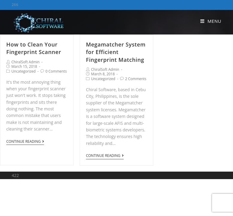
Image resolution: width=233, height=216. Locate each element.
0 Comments (56, 71)
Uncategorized (23, 71)
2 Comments (135, 78)
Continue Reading (25, 142)
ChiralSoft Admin (25, 61)
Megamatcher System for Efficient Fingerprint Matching (116, 52)
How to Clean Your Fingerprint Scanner (33, 48)
